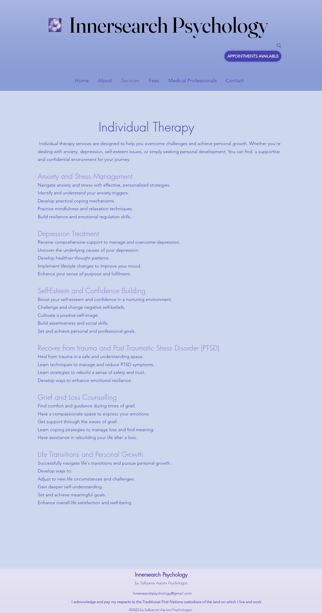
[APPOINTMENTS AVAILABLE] (252, 56)
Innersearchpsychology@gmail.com (162, 593)
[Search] (279, 45)
